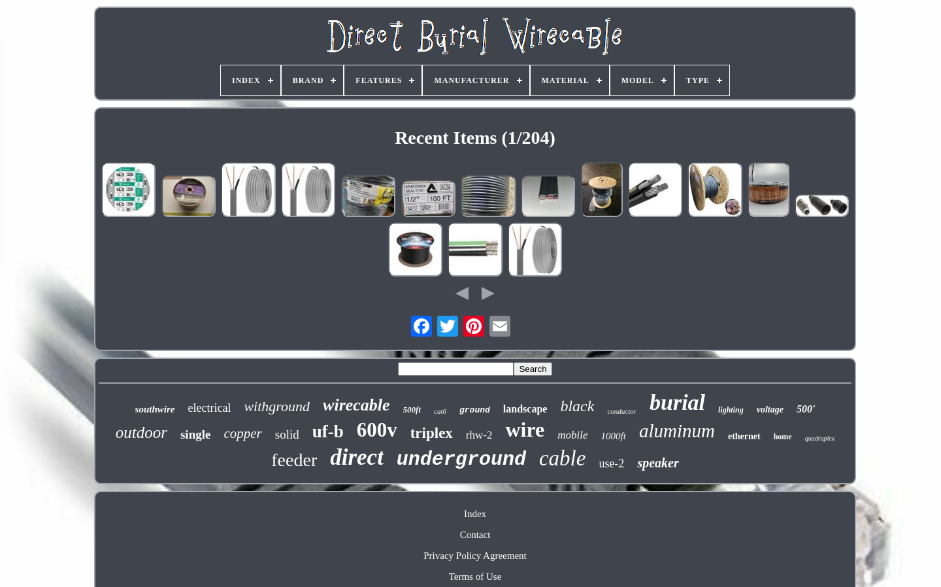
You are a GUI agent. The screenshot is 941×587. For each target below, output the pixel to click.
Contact (475, 534)
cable (562, 458)
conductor (621, 411)
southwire (155, 409)
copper (242, 433)
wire (524, 429)
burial (677, 402)
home (783, 436)
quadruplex (820, 438)
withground (277, 406)
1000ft (613, 436)
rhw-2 (479, 435)
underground (461, 459)
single (195, 434)
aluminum (677, 430)
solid (287, 434)
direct (357, 457)
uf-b (328, 431)
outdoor (141, 432)
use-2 (611, 463)
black (577, 405)
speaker (657, 463)
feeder (294, 460)
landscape (525, 408)
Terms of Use (475, 576)
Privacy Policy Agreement (474, 555)
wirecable (356, 404)
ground (474, 410)
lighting (731, 409)
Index (475, 514)
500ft (412, 409)
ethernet (744, 436)
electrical (209, 407)
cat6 (440, 411)
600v (377, 429)
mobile (572, 435)
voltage (770, 409)
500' (806, 408)
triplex (431, 433)
